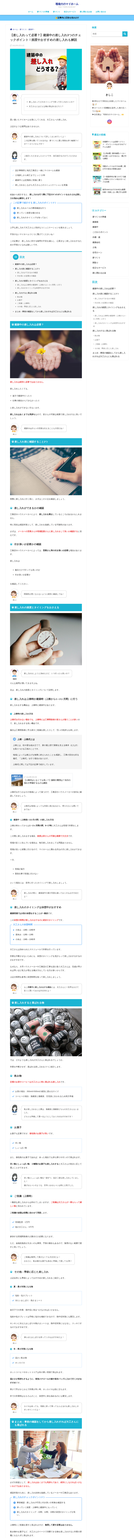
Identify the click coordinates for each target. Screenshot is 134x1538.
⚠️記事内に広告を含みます (67, 18)
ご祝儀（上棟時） (24, 303)
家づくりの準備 (43, 12)
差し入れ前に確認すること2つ (27, 269)
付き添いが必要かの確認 (26, 276)
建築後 (95, 222)
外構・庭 (96, 237)
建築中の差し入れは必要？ (26, 264)
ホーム (30, 12)
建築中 (95, 227)
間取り (95, 263)
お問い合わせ (101, 12)
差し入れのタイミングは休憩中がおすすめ (33, 288)
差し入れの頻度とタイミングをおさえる (31, 281)
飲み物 (19, 297)
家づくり (56, 12)
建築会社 (96, 242)
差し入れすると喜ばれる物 (26, 293)
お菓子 (19, 300)
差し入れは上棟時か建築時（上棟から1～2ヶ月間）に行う (39, 285)
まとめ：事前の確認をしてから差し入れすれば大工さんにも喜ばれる (43, 311)
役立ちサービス (70, 12)
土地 (94, 247)
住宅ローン (97, 252)
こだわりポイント (100, 232)
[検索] (124, 33)
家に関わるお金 (86, 12)
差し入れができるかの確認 (27, 273)
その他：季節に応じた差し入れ (29, 306)
